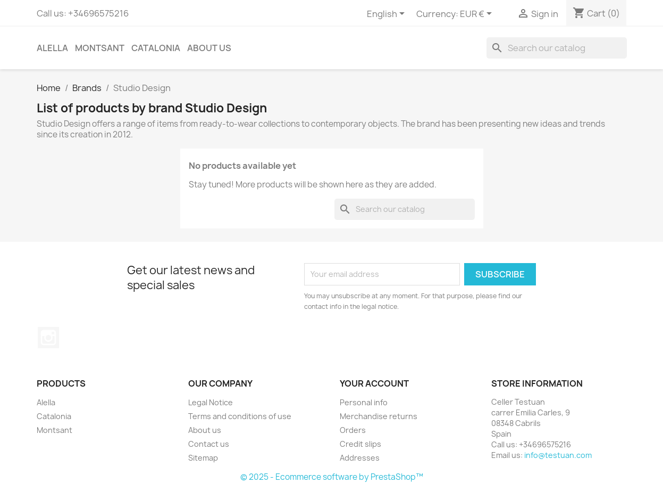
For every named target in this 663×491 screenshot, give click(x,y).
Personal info (364, 402)
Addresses (360, 458)
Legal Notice (210, 402)
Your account (374, 383)
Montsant (99, 48)
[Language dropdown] (387, 14)
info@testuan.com (558, 455)
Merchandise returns (378, 416)
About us (209, 48)
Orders (353, 430)
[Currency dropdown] (478, 14)
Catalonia (155, 48)
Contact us (208, 444)
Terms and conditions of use (239, 416)
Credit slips (360, 444)
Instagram (48, 337)
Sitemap (203, 458)
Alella (52, 48)
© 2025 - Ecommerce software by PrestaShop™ (331, 476)
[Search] (556, 48)
